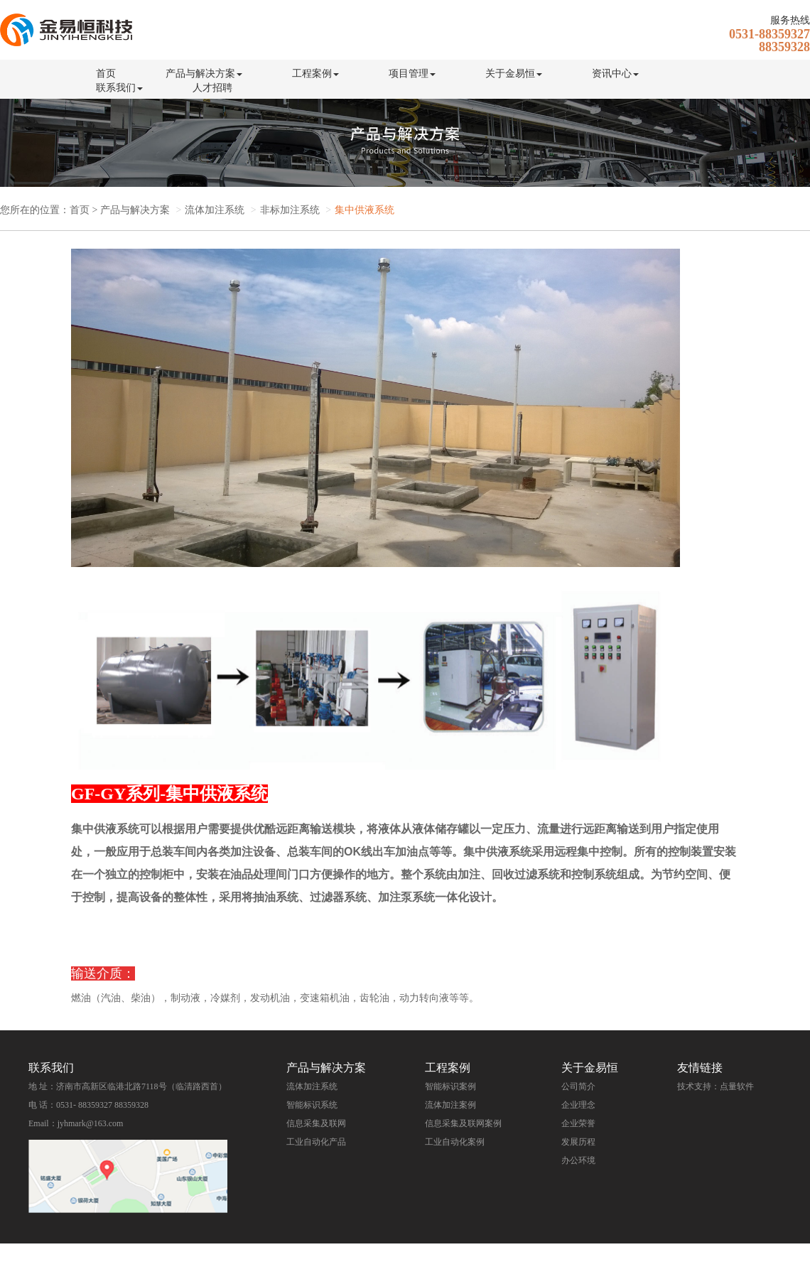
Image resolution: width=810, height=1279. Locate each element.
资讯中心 (615, 73)
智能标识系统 (312, 1105)
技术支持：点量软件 (715, 1086)
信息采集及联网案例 (463, 1123)
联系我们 (119, 87)
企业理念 (578, 1105)
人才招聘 (212, 87)
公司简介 (578, 1086)
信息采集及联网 (316, 1123)
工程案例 (315, 73)
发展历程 (578, 1142)
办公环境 (578, 1160)
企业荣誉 (578, 1123)
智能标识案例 (450, 1086)
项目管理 (412, 73)
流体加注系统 (312, 1086)
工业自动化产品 (316, 1142)
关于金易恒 (513, 73)
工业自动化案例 (455, 1142)
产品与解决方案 (204, 73)
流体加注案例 (450, 1105)
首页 (106, 73)
